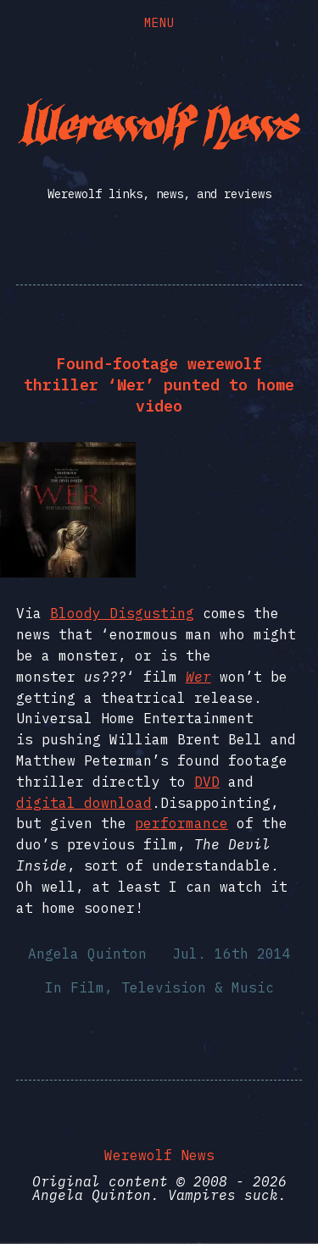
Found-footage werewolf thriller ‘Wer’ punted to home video (159, 385)
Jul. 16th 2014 (231, 953)
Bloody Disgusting (122, 613)
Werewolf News (159, 1155)
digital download (84, 802)
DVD (207, 781)
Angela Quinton (87, 953)
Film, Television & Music (172, 987)
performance (181, 823)
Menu (159, 23)
